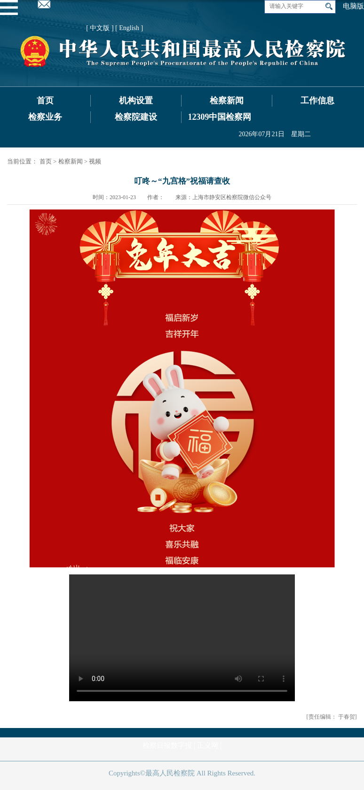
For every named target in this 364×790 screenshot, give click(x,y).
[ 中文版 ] (99, 27)
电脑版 (353, 6)
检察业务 (45, 117)
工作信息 (317, 100)
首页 (45, 100)
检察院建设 (136, 117)
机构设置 (136, 100)
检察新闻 (227, 100)
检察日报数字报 (167, 745)
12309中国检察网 (219, 117)
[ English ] (129, 27)
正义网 (207, 745)
